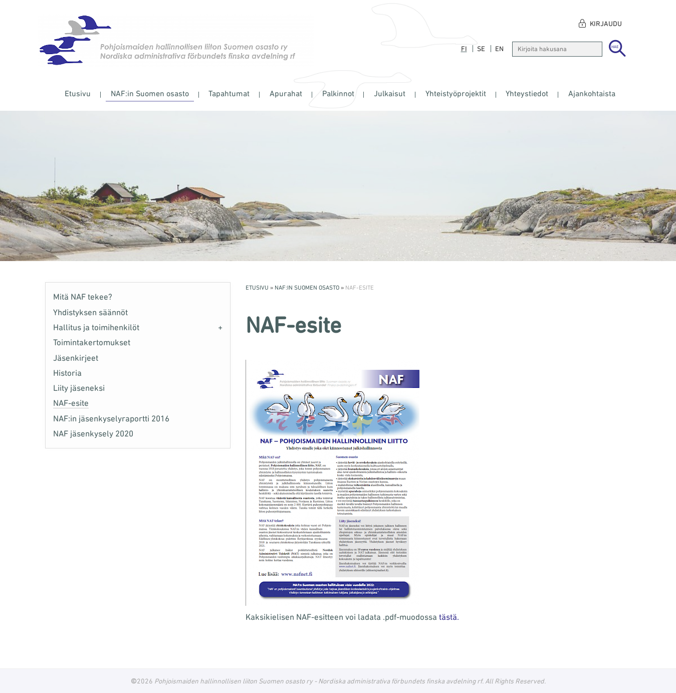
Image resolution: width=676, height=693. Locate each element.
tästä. (449, 617)
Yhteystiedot (527, 93)
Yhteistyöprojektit (455, 93)
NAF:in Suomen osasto (150, 93)
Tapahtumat (229, 93)
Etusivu (78, 93)
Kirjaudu (606, 24)
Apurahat (286, 93)
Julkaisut (389, 93)
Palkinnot (338, 93)
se (481, 49)
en (499, 49)
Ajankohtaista (591, 93)
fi (464, 49)
